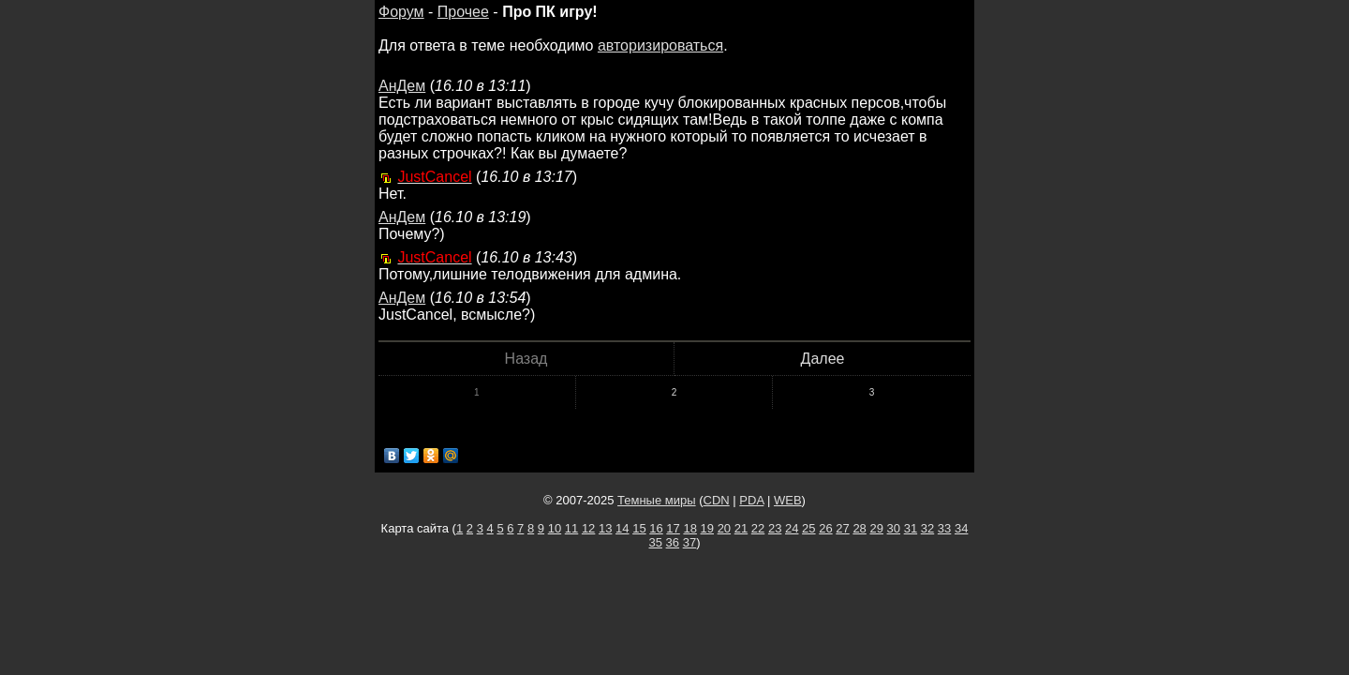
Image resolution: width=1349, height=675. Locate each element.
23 (774, 528)
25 (808, 528)
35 (655, 542)
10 (554, 528)
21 (741, 528)
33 (944, 528)
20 (724, 528)
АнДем (401, 86)
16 (655, 528)
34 (961, 528)
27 (842, 528)
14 (622, 528)
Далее (823, 359)
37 (689, 542)
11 (571, 528)
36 (672, 542)
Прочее (463, 12)
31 (910, 528)
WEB (788, 500)
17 (672, 528)
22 (757, 528)
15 (638, 528)
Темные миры (656, 500)
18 (689, 528)
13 (605, 528)
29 (875, 528)
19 (707, 528)
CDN (717, 500)
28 (859, 528)
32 (927, 528)
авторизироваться (660, 45)
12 (588, 528)
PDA (751, 500)
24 (791, 528)
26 (825, 528)
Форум (401, 12)
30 (893, 528)
